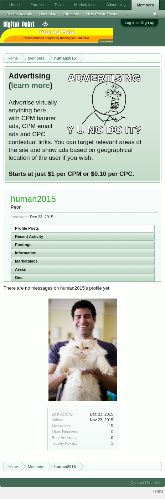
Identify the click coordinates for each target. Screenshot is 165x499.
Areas (20, 269)
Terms (158, 491)
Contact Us (140, 482)
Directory (71, 14)
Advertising (115, 4)
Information (26, 253)
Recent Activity (29, 236)
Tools (59, 4)
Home (14, 4)
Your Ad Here (106, 41)
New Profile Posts (101, 14)
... (126, 14)
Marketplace (26, 261)
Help (157, 482)
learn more (30, 85)
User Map (47, 14)
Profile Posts (27, 228)
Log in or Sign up (139, 22)
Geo (18, 277)
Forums (36, 4)
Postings (23, 245)
